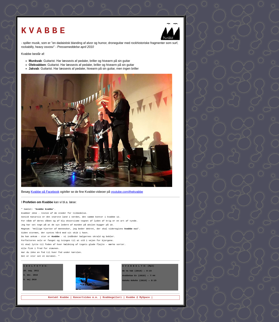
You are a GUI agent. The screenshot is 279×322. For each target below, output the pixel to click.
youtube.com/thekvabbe (127, 191)
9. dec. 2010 (30, 276)
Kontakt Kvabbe (58, 297)
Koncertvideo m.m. (86, 297)
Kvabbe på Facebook (45, 191)
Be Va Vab (127, 271)
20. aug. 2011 (31, 271)
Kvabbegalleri (112, 297)
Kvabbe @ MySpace (138, 297)
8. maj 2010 (29, 281)
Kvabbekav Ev (129, 276)
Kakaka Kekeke (130, 282)
